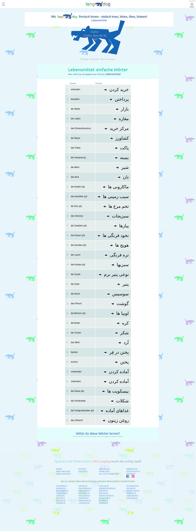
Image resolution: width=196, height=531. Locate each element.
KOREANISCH (84, 501)
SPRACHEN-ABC (63, 471)
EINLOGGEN (104, 469)
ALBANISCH (61, 486)
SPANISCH (130, 488)
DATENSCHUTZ (133, 471)
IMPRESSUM (131, 469)
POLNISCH (103, 493)
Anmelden (95, 59)
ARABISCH (61, 488)
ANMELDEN (104, 471)
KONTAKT (82, 471)
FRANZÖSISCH (84, 488)
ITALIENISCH (84, 496)
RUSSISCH (103, 501)
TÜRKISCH (131, 493)
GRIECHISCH (84, 491)
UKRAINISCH (132, 496)
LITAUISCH (104, 486)
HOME (59, 469)
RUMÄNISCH (104, 498)
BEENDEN (130, 474)
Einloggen (85, 59)
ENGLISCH (60, 501)
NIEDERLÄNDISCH (107, 488)
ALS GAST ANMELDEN (109, 474)
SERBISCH (103, 503)
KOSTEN (82, 469)
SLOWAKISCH (132, 486)
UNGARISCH (131, 498)
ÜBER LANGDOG (63, 474)
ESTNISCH (60, 503)
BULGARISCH (62, 491)
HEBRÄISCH (83, 493)
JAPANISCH (83, 498)
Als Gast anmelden (108, 59)
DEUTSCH (60, 498)
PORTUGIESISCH (106, 496)
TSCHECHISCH (132, 491)
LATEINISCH (83, 503)
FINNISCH (82, 486)
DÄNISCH (60, 496)
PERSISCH (103, 491)
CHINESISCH (61, 493)
